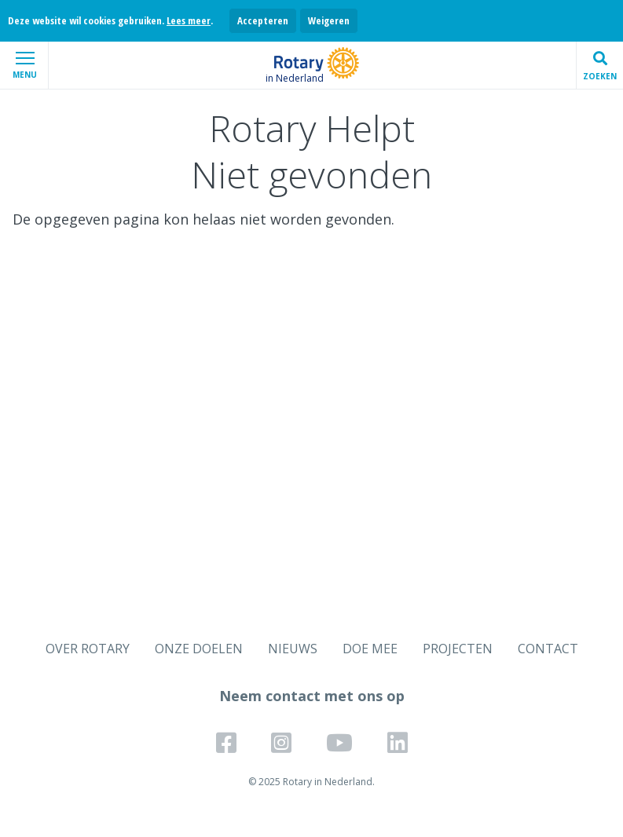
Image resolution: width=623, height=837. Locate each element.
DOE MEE (370, 648)
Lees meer (189, 20)
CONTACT (548, 648)
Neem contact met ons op (312, 695)
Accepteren (262, 20)
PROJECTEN (458, 648)
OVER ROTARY (88, 648)
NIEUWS (292, 648)
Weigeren (329, 20)
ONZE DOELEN (199, 648)
